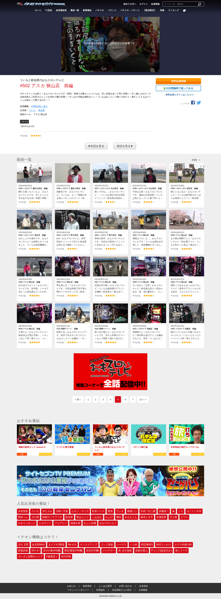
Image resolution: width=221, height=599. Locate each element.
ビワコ (184, 517)
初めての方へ (129, 4)
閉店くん (23, 517)
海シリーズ (181, 550)
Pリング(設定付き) (161, 550)
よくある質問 (105, 586)
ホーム (38, 10)
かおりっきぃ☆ (26, 523)
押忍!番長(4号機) (73, 550)
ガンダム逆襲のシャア (30, 556)
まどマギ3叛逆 (56, 544)
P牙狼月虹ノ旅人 (39, 106)
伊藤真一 (164, 511)
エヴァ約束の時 (183, 544)
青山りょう (82, 517)
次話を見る (96, 146)
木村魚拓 (23, 511)
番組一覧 (74, 10)
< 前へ (78, 399)
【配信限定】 (149, 10)
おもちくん (131, 517)
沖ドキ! (35, 550)
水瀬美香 (161, 517)
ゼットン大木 (194, 511)
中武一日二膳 (148, 511)
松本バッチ (98, 511)
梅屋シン (132, 511)
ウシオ (120, 511)
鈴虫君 (41, 110)
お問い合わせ (125, 586)
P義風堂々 (52, 556)
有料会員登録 (178, 81)
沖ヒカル (47, 511)
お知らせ (71, 586)
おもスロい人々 (108, 523)
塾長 (110, 511)
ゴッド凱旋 (107, 544)
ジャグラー (109, 550)
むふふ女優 (90, 523)
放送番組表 (61, 10)
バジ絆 (133, 544)
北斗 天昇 (23, 544)
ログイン (143, 4)
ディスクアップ (88, 544)
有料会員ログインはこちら (178, 94)
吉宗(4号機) (92, 550)
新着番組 (87, 10)
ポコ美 (173, 517)
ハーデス (121, 544)
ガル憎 (35, 517)
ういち (32, 110)
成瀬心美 (75, 523)
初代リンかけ (163, 544)
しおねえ (97, 517)
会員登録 (155, 4)
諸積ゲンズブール (52, 517)
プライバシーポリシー (78, 590)
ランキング (173, 10)
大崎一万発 (62, 511)
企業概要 (143, 590)
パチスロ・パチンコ (130, 10)
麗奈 (118, 517)
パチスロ (99, 10)
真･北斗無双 (125, 550)
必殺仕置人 (141, 550)
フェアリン (61, 523)
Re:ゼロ (72, 544)
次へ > (143, 399)
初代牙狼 (66, 556)
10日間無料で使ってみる (178, 88)
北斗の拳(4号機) (52, 550)
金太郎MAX (38, 544)
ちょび (109, 517)
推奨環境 (87, 586)
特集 (162, 10)
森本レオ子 (147, 517)
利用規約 (100, 590)
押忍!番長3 (147, 544)
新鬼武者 (23, 550)
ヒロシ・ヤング (80, 511)
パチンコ (112, 10)
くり (180, 511)
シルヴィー (45, 523)
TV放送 (48, 10)
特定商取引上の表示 (122, 590)
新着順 (194, 160)
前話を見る (125, 146)
